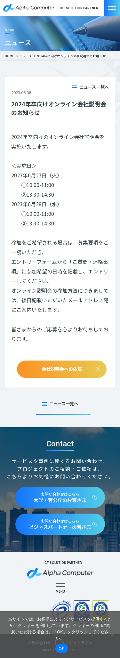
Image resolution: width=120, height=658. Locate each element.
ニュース (25, 55)
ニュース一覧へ (94, 87)
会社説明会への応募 (62, 369)
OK (62, 648)
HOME (9, 55)
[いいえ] (112, 634)
